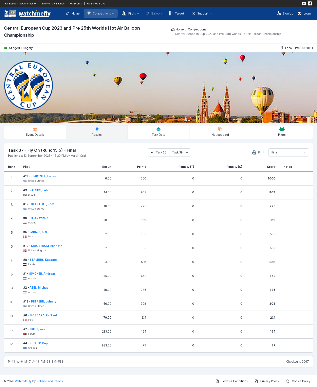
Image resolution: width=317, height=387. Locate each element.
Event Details (35, 131)
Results (97, 131)
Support (199, 13)
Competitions (99, 13)
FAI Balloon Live (96, 3)
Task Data (158, 131)
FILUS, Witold (39, 218)
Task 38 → (180, 152)
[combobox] (288, 152)
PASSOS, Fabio (40, 190)
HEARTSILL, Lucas (43, 176)
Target (176, 13)
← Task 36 (158, 152)
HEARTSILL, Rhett (43, 204)
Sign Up (285, 13)
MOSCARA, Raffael (43, 315)
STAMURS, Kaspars (43, 259)
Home (73, 13)
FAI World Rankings (53, 3)
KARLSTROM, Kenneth (46, 245)
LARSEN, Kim (38, 232)
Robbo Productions (50, 381)
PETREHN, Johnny (43, 301)
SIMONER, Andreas (42, 273)
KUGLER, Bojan (40, 343)
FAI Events (76, 3)
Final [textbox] (275, 152)
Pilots (129, 13)
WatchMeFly (23, 381)
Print (258, 152)
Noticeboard (220, 131)
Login (304, 13)
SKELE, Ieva (37, 329)
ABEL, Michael (39, 287)
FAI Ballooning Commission (21, 3)
